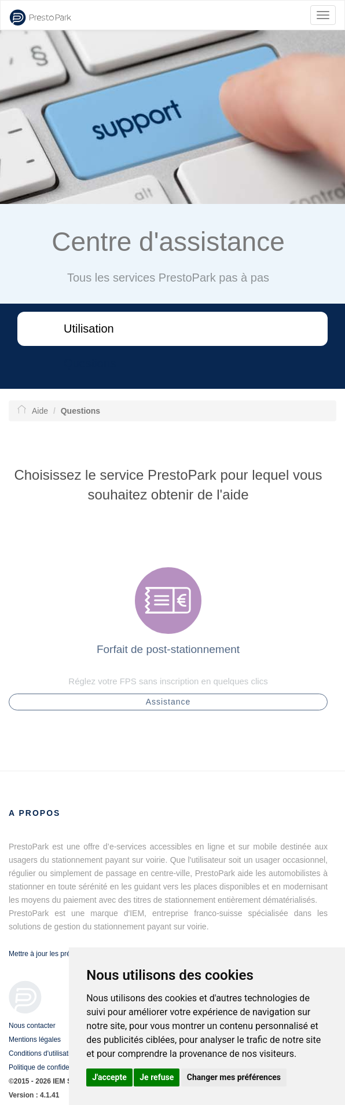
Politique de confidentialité (49, 1067)
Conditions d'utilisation (43, 1053)
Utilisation (89, 328)
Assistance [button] (168, 704)
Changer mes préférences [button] (234, 1077)
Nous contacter (32, 1026)
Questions (90, 363)
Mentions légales (35, 1039)
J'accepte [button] (109, 1077)
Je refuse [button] (157, 1077)
